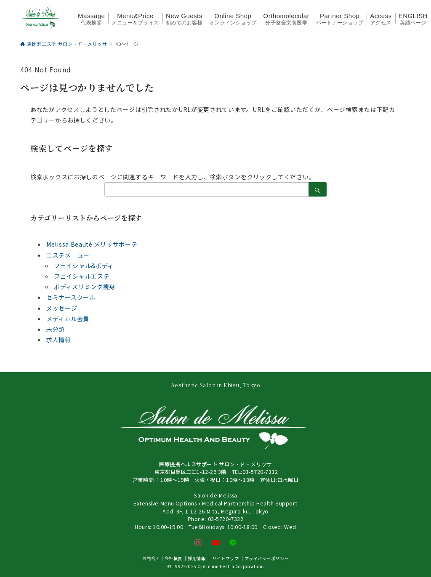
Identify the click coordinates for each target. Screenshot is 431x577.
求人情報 (58, 339)
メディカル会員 (67, 318)
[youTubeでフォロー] (215, 543)
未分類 (55, 329)
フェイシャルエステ (81, 276)
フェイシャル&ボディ (84, 265)
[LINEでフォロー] (233, 543)
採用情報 (196, 558)
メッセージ (61, 308)
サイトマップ (225, 558)
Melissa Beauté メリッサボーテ (91, 244)
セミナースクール (71, 297)
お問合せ (151, 558)
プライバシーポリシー (267, 558)
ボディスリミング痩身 (84, 286)
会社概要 (173, 558)
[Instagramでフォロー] (198, 543)
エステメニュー (68, 255)
